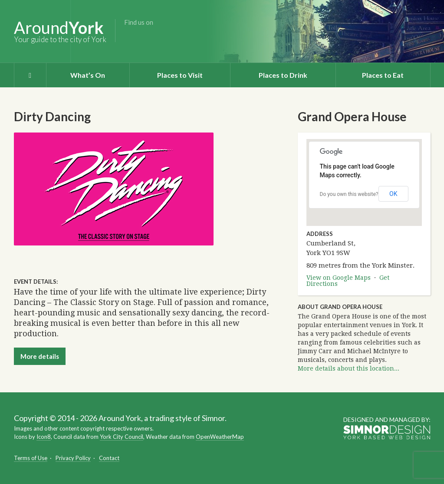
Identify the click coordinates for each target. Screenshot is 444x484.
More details (39, 356)
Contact (109, 457)
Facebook (130, 36)
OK (393, 193)
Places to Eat (383, 75)
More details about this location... (348, 368)
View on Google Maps (338, 277)
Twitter (144, 36)
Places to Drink (283, 75)
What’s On (87, 75)
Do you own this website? (349, 194)
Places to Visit (180, 75)
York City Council (121, 436)
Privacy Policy (73, 457)
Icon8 (43, 436)
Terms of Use (30, 457)
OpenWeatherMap (220, 436)
